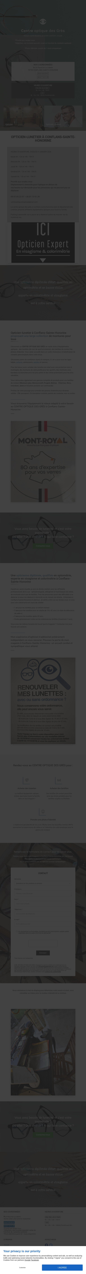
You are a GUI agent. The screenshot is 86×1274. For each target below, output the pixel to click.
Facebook (35, 1260)
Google (27, 1260)
